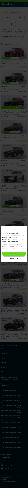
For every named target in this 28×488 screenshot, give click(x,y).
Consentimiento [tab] (6, 228)
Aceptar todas (14, 253)
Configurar (14, 258)
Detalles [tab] (15, 228)
